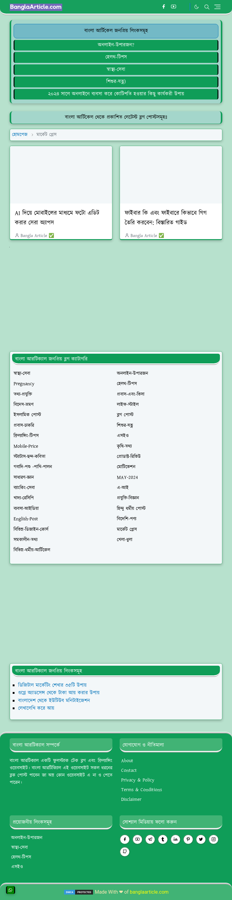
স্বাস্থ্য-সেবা (116, 69)
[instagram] (213, 839)
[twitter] (201, 839)
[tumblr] (163, 839)
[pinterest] (188, 839)
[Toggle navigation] (217, 7)
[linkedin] (175, 839)
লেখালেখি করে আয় (36, 708)
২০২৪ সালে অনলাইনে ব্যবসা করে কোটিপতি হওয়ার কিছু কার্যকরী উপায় (116, 94)
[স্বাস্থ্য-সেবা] (116, 69)
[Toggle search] (206, 7)
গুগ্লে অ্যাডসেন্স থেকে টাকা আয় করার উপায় (59, 693)
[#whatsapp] (183, 7)
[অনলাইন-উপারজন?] (116, 45)
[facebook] (164, 7)
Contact (129, 770)
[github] (125, 852)
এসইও (17, 866)
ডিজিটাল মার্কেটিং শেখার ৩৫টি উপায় (52, 685)
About (127, 760)
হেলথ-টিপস (116, 57)
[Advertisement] (121, 294)
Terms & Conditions (141, 789)
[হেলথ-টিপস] (116, 57)
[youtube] (174, 7)
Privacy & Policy (137, 780)
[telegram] (150, 839)
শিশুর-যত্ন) (116, 81)
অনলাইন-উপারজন (26, 837)
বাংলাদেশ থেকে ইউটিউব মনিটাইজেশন (54, 700)
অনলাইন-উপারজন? (116, 45)
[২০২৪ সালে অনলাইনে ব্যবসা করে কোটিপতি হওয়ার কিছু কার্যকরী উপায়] (116, 94)
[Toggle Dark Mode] (196, 7)
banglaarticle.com (149, 892)
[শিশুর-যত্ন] (116, 81)
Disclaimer (131, 799)
